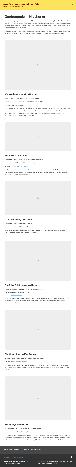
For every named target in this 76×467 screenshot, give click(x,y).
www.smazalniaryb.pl (16, 295)
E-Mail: (6, 463)
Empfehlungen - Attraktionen (32, 449)
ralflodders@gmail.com (14, 463)
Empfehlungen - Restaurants (11, 449)
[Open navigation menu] (72, 5)
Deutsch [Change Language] (7, 457)
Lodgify (55, 463)
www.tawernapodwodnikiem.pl (19, 166)
